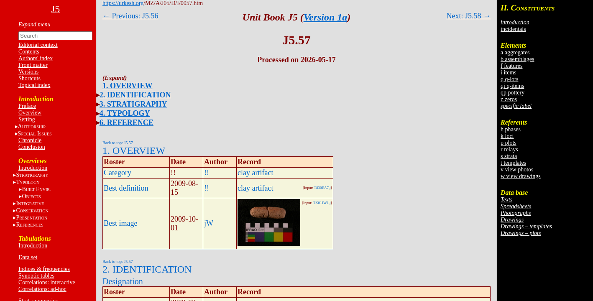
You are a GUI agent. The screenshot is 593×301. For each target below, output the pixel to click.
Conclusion (31, 147)
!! (206, 172)
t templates (513, 163)
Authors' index (35, 58)
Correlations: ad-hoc (42, 289)
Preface (27, 106)
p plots (508, 143)
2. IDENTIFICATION (135, 95)
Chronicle (29, 140)
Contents (28, 51)
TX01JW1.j (322, 203)
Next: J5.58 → (469, 16)
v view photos (517, 169)
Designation (122, 281)
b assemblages (517, 59)
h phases (511, 129)
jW (208, 223)
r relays (509, 149)
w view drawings (521, 176)
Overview (29, 113)
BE (36, 189)
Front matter (33, 65)
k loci (507, 136)
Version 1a (326, 17)
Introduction (32, 168)
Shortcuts (29, 78)
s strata (509, 156)
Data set (27, 257)
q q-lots (509, 79)
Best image (120, 223)
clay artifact (255, 172)
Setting (26, 119)
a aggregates (515, 52)
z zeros (509, 99)
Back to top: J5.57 (117, 142)
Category (117, 172)
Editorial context (38, 45)
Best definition (126, 188)
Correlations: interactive (46, 282)
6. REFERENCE (126, 122)
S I (35, 133)
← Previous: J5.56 (130, 16)
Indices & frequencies (44, 269)
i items (508, 72)
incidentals (513, 29)
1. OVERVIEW (127, 86)
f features (511, 66)
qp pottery (512, 92)
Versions (28, 72)
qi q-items (512, 86)
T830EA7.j (322, 188)
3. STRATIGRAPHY (133, 104)
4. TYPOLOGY (125, 113)
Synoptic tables (36, 276)
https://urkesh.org (122, 3)
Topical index (34, 85)
